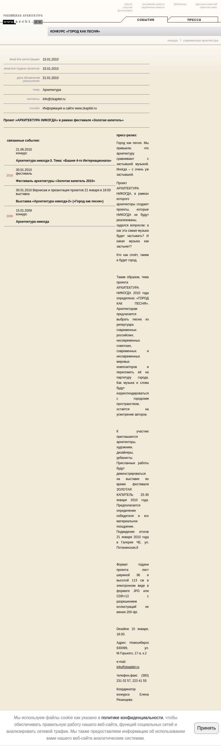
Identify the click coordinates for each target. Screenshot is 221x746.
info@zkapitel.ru (127, 667)
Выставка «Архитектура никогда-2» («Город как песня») (59, 201)
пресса (128, 4)
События (145, 19)
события (127, 7)
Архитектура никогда (32, 221)
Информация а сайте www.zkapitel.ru (70, 108)
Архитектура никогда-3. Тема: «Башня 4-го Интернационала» (63, 160)
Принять (206, 728)
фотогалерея (125, 10)
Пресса (194, 19)
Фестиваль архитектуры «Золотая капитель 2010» (55, 181)
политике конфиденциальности (132, 717)
